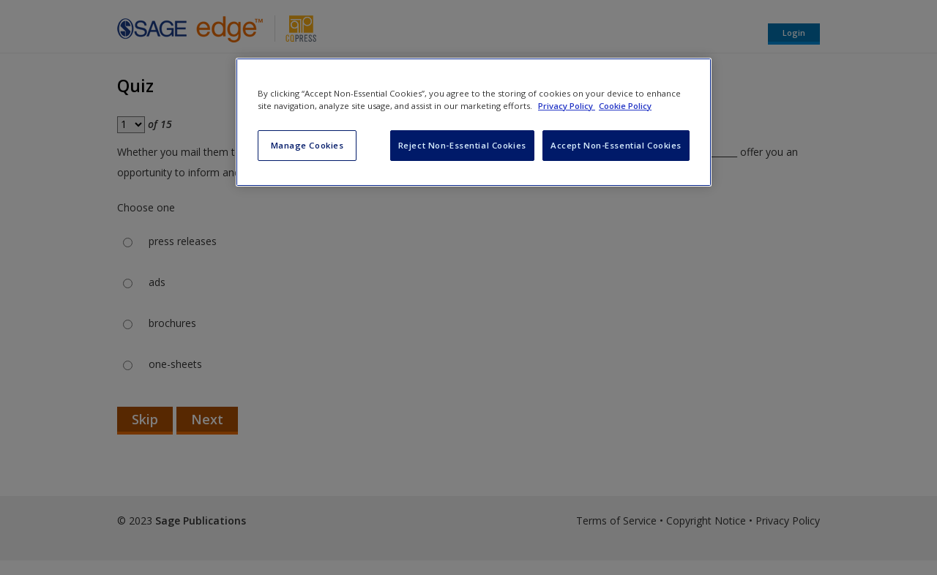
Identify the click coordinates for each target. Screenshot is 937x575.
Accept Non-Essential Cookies (616, 145)
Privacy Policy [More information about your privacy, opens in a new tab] (566, 105)
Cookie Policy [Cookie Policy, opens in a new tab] (625, 105)
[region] (474, 122)
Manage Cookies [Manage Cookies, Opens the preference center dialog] (307, 145)
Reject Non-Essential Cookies (462, 145)
